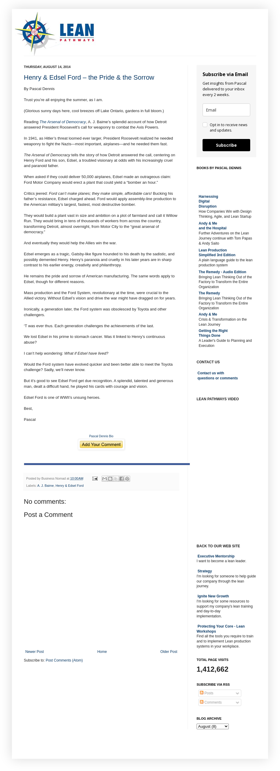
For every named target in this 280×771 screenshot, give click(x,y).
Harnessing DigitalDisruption (208, 201)
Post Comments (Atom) (64, 660)
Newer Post (34, 652)
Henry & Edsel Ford (69, 485)
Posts (206, 693)
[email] (226, 109)
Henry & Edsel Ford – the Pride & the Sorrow (89, 77)
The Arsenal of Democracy (63, 122)
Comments (211, 702)
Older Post (168, 652)
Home (102, 652)
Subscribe (226, 145)
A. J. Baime (45, 485)
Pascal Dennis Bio (101, 436)
